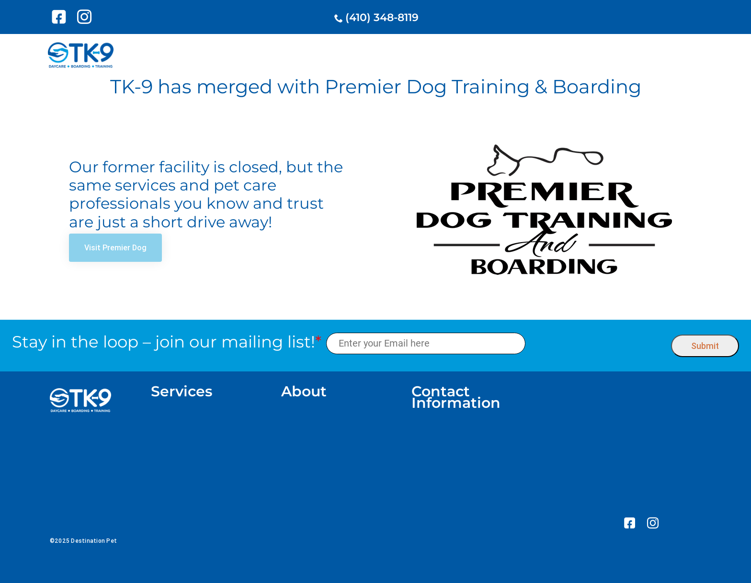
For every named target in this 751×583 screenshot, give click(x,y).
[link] (60, 17)
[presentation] (598, 343)
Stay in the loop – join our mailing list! (166, 342)
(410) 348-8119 (382, 17)
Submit (705, 345)
